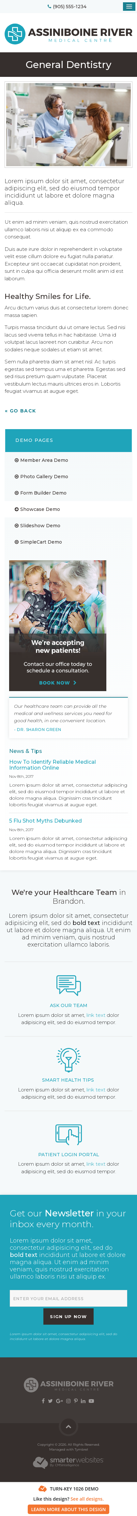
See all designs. (87, 1499)
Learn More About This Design (68, 1509)
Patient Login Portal (68, 1155)
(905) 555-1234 (69, 6)
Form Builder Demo (43, 493)
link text (95, 1015)
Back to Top (68, 1426)
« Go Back (20, 411)
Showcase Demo (40, 509)
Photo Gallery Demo (44, 476)
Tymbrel (81, 1449)
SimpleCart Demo (41, 542)
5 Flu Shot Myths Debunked (45, 821)
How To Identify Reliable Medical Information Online (52, 765)
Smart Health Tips (68, 1080)
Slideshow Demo (40, 526)
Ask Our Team (68, 1005)
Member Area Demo (44, 460)
